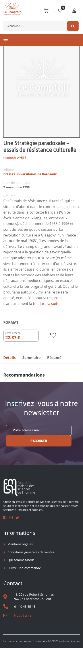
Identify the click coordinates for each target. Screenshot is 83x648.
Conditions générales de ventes (31, 552)
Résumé (54, 357)
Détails (9, 357)
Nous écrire (22, 615)
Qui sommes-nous (21, 560)
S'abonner (39, 441)
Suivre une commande (24, 568)
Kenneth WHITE (14, 157)
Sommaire (31, 357)
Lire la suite (49, 303)
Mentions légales (20, 544)
